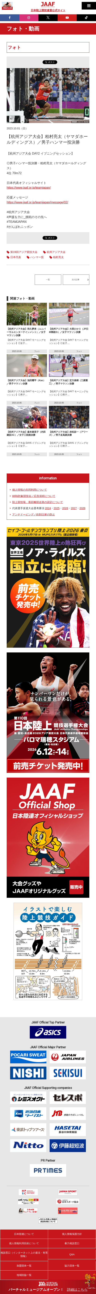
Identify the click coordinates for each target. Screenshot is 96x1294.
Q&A (71, 1254)
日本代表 (15, 257)
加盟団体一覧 (24, 1265)
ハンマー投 (37, 257)
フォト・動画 (23, 29)
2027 (74, 508)
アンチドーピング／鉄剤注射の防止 (33, 514)
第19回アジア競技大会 (23, 252)
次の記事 (75, 280)
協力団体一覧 (72, 1265)
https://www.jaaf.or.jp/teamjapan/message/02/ (37, 202)
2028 (82, 508)
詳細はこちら (77, 1290)
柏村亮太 (58, 257)
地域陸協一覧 (24, 1275)
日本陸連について (24, 1234)
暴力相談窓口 (72, 1243)
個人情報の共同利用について (29, 489)
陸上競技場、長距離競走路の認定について (37, 502)
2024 (48, 508)
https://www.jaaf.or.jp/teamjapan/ (29, 187)
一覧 (48, 280)
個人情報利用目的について (24, 1243)
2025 (57, 508)
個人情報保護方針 (72, 1234)
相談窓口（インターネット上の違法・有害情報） (24, 1254)
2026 (65, 508)
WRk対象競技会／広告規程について (33, 496)
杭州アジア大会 (56, 252)
